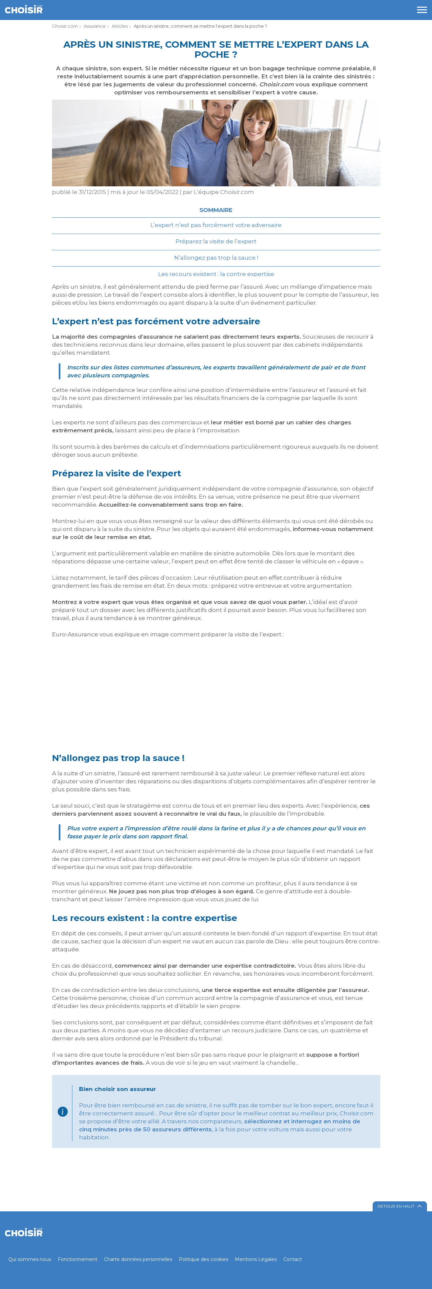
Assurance (95, 26)
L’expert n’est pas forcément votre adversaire (216, 225)
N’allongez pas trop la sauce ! (216, 257)
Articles (120, 26)
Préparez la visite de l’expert (216, 241)
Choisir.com (65, 26)
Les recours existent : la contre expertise (216, 274)
